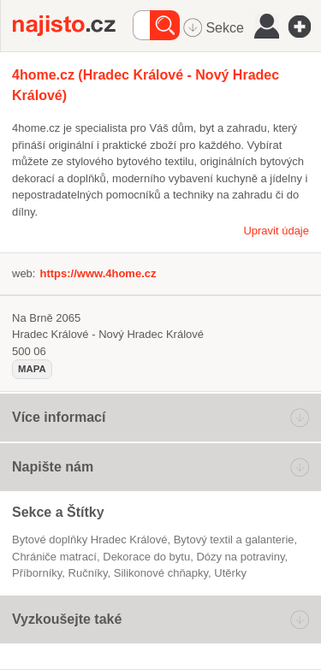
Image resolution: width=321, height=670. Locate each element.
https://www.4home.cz (97, 273)
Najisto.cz (73, 26)
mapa (32, 369)
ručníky (88, 572)
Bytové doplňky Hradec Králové (89, 539)
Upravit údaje (276, 230)
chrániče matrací (54, 556)
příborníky (37, 572)
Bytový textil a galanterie (234, 539)
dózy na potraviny (240, 556)
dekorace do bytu (146, 556)
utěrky (230, 572)
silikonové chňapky (161, 572)
